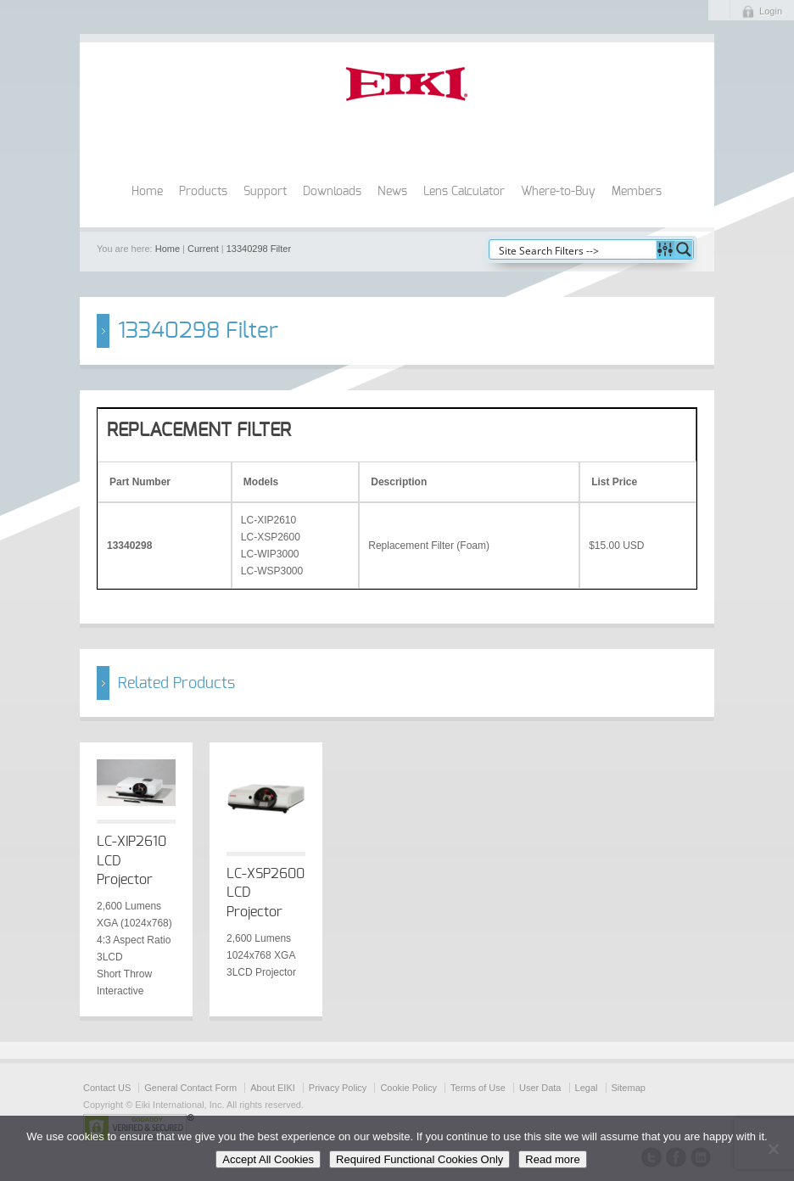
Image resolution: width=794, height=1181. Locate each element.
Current (203, 248)
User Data (540, 1088)
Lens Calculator (464, 192)
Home (147, 192)
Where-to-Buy (558, 192)
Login (770, 11)
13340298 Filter (258, 248)
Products (203, 192)
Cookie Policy (408, 1088)
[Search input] (573, 249)
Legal (586, 1088)
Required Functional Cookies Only (419, 1159)
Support (265, 192)
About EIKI (272, 1088)
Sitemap (629, 1088)
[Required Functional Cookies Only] (772, 1148)
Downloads (332, 192)
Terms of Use (478, 1088)
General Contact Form (190, 1088)
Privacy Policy (337, 1088)
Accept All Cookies (268, 1159)
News (392, 192)
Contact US (107, 1088)
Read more (552, 1159)
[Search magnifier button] (683, 249)
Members (637, 192)
